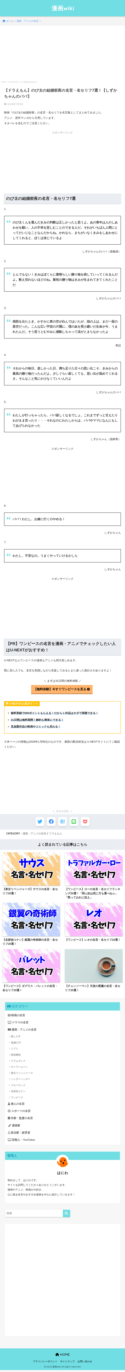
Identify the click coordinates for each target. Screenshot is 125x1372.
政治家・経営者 (19, 1134)
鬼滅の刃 (16, 1044)
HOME (62, 1356)
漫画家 (14, 1127)
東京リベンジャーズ (22, 1074)
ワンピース (17, 1098)
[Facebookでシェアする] (50, 822)
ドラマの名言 (18, 1023)
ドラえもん (55, 834)
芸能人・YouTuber (21, 1141)
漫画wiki (63, 8)
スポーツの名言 (19, 1112)
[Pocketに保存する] (86, 822)
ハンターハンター (20, 1080)
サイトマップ (67, 1363)
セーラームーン (19, 1068)
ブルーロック (18, 1086)
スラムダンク (18, 1062)
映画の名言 (16, 1016)
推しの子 (16, 1037)
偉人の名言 (16, 1105)
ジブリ (14, 1050)
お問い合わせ (84, 1363)
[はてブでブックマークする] (62, 822)
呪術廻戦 (16, 1056)
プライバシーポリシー (45, 1363)
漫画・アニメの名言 (34, 834)
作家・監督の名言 (20, 1120)
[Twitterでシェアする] (38, 822)
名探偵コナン (18, 1092)
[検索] (66, 1215)
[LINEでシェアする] (74, 822)
